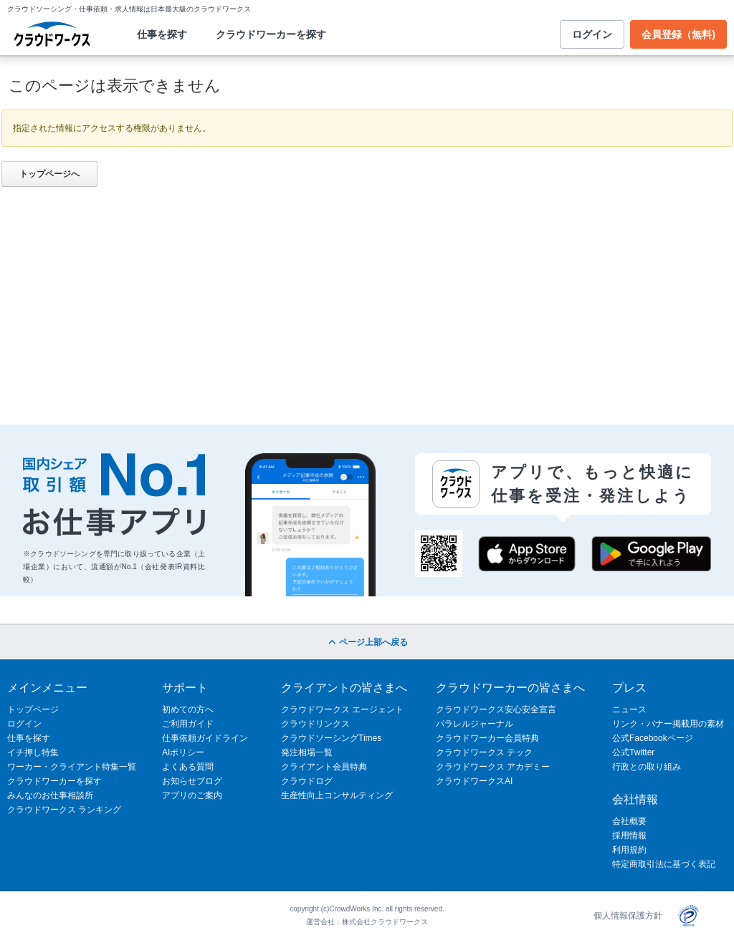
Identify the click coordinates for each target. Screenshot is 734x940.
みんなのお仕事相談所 (50, 795)
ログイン (592, 34)
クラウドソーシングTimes (331, 738)
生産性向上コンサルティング (337, 795)
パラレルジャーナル (474, 724)
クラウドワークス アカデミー (493, 767)
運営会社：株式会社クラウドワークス (367, 922)
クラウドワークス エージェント (342, 709)
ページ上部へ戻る (366, 642)
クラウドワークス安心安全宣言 (496, 709)
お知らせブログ (192, 781)
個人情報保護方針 (628, 915)
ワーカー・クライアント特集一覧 (71, 767)
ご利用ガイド (188, 724)
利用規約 (629, 850)
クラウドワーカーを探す (271, 34)
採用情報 (629, 835)
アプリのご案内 (192, 795)
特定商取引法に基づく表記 (663, 864)
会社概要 (629, 821)
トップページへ (49, 174)
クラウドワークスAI (474, 781)
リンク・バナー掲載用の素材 (668, 724)
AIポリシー (183, 752)
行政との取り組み (646, 767)
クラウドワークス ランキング (64, 810)
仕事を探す (162, 34)
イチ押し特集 (33, 752)
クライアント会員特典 (324, 767)
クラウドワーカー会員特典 (487, 738)
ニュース (629, 709)
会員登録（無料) (678, 34)
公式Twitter (633, 752)
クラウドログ (307, 781)
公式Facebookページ (652, 738)
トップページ (33, 709)
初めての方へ (188, 709)
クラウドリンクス (315, 724)
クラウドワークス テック (484, 752)
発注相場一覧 (307, 752)
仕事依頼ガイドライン (205, 738)
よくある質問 (188, 767)
